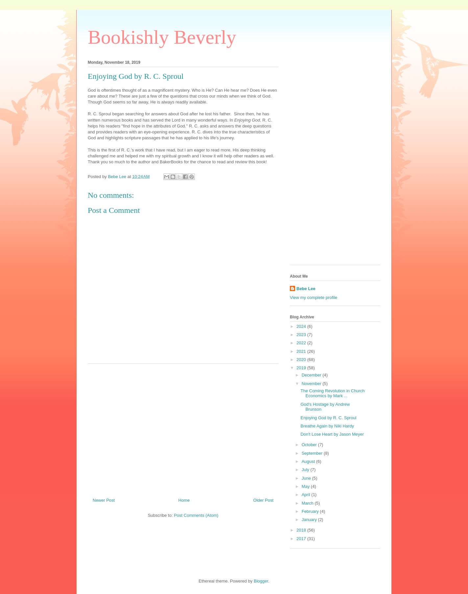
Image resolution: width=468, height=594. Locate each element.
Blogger (261, 581)
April (307, 494)
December (312, 375)
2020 (301, 359)
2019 (301, 367)
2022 (301, 342)
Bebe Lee (306, 288)
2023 (301, 334)
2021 (301, 351)
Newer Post (104, 500)
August (309, 461)
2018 (301, 530)
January (310, 519)
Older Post (263, 500)
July (306, 469)
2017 (301, 538)
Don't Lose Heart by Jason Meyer (332, 434)
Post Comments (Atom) (196, 515)
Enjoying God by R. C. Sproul (328, 417)
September (313, 453)
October (310, 444)
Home (184, 500)
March (308, 503)
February (311, 511)
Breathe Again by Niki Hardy (327, 425)
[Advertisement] (183, 428)
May (306, 486)
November (312, 383)
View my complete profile (313, 297)
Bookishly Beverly (162, 37)
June (307, 478)
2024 (301, 326)
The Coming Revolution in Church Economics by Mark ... (332, 393)
